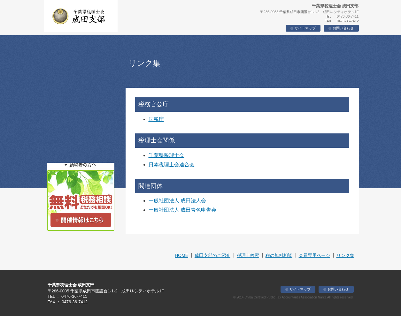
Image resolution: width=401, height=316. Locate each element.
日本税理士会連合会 (172, 164)
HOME (181, 255)
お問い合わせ (341, 28)
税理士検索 (248, 255)
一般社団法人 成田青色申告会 (182, 210)
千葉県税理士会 (166, 155)
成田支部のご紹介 (212, 255)
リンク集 (345, 255)
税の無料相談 (279, 255)
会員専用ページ (314, 255)
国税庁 (156, 119)
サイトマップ (303, 28)
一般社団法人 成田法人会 (177, 200)
